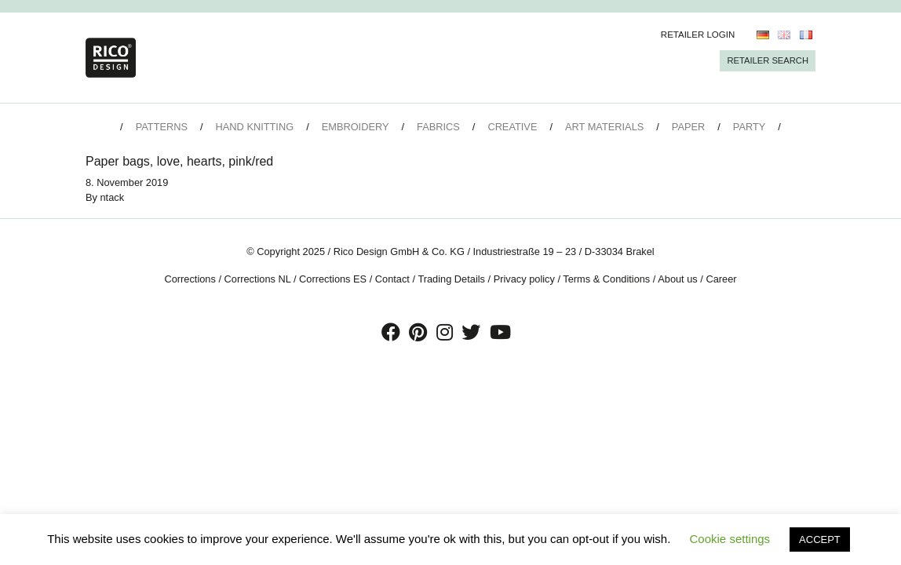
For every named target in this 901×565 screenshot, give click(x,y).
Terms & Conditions (606, 279)
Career (721, 279)
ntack (112, 197)
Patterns (162, 127)
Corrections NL (257, 279)
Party (749, 127)
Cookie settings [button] (730, 538)
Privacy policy (524, 279)
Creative (512, 127)
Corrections (189, 279)
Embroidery (355, 127)
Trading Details (451, 279)
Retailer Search (767, 60)
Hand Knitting (255, 127)
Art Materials (604, 127)
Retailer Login (698, 34)
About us (678, 279)
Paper (688, 127)
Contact (392, 279)
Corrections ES (333, 279)
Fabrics (438, 127)
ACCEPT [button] (820, 539)
